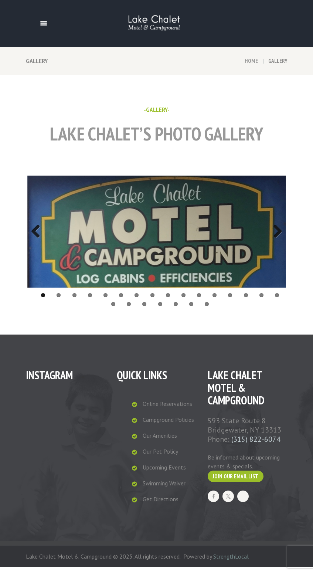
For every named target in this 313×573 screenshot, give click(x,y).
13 (230, 301)
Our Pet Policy (160, 457)
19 (144, 310)
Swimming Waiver (164, 489)
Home (251, 60)
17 (113, 310)
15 (261, 301)
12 (214, 301)
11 (199, 301)
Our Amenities (160, 441)
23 (207, 310)
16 (277, 301)
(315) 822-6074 (255, 445)
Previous (38, 234)
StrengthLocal (231, 562)
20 (160, 310)
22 (191, 310)
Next (275, 234)
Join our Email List (235, 482)
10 (183, 301)
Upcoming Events (164, 473)
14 (246, 301)
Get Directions (160, 505)
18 (129, 310)
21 (176, 310)
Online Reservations (167, 409)
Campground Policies (168, 425)
